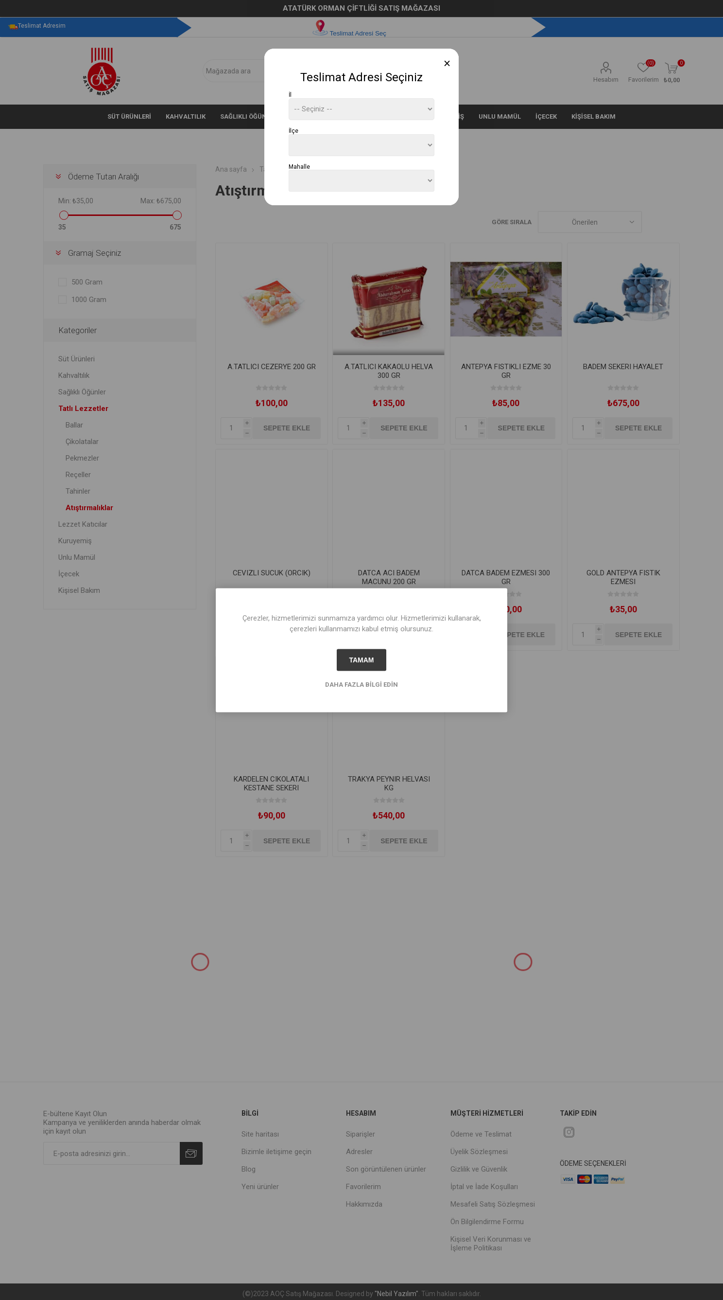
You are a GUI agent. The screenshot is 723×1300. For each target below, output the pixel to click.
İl (290, 94)
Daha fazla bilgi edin (361, 684)
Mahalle (299, 166)
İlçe (293, 130)
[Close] (447, 63)
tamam (361, 660)
